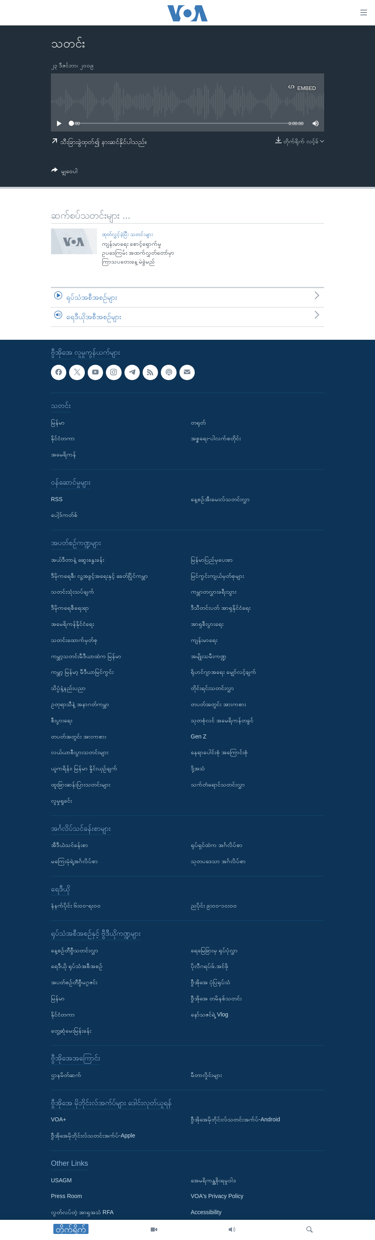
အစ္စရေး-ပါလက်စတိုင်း (216, 438)
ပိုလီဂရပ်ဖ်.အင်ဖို (209, 966)
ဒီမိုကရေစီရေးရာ (70, 607)
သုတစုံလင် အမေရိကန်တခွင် (222, 720)
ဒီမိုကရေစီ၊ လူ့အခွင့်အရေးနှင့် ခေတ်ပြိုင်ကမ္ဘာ (99, 575)
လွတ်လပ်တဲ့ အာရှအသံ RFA (82, 1212)
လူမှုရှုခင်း (61, 800)
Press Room (66, 1196)
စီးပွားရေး (61, 720)
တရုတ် (198, 422)
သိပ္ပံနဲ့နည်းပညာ (68, 688)
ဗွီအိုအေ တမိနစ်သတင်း (216, 998)
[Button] (64, 172)
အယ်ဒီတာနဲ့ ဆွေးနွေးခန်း (77, 559)
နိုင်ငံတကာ (63, 438)
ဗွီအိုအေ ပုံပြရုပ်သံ (210, 982)
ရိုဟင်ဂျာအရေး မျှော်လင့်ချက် (223, 672)
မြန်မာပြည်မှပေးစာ (212, 559)
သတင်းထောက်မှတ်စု (74, 639)
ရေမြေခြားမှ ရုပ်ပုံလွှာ (214, 950)
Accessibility (206, 1212)
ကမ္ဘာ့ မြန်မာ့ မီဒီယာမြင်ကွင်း (82, 672)
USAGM (61, 1180)
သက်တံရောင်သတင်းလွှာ (218, 784)
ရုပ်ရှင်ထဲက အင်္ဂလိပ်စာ (216, 845)
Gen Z (198, 736)
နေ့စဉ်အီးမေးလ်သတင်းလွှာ (220, 499)
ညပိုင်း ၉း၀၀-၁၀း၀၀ (214, 905)
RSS (57, 499)
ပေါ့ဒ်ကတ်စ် (64, 515)
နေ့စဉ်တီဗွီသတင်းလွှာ (74, 950)
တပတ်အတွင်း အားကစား (78, 736)
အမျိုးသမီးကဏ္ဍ (208, 655)
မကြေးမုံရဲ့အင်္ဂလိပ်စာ (74, 861)
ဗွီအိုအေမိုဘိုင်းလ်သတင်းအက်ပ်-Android (235, 1119)
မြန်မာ (58, 422)
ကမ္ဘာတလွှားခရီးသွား (213, 591)
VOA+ (58, 1119)
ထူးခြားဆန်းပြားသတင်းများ (80, 784)
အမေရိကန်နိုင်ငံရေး (72, 624)
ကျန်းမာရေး (204, 639)
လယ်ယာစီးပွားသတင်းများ (79, 752)
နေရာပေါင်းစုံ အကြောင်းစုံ (219, 752)
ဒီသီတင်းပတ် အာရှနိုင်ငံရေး (221, 607)
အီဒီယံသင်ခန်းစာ (69, 845)
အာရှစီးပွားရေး (207, 624)
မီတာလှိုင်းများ (206, 1075)
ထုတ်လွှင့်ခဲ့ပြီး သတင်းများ (128, 234)
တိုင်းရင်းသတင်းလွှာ (212, 688)
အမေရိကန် (63, 454)
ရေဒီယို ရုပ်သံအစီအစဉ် (77, 966)
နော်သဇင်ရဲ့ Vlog (209, 1014)
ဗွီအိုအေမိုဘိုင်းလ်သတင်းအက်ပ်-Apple (93, 1135)
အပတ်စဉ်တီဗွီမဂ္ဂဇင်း (74, 982)
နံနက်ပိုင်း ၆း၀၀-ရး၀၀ (76, 905)
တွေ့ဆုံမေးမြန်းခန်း (71, 1030)
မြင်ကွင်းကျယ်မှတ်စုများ (217, 575)
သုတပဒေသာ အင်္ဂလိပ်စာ (218, 861)
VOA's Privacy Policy (217, 1196)
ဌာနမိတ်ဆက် (66, 1075)
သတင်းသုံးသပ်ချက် (72, 591)
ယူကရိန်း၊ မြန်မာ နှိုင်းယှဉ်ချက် (84, 768)
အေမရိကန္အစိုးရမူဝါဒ (213, 1180)
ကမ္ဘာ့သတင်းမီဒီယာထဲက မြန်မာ (86, 655)
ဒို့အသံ (198, 768)
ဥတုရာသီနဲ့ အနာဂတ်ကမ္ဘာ (80, 704)
